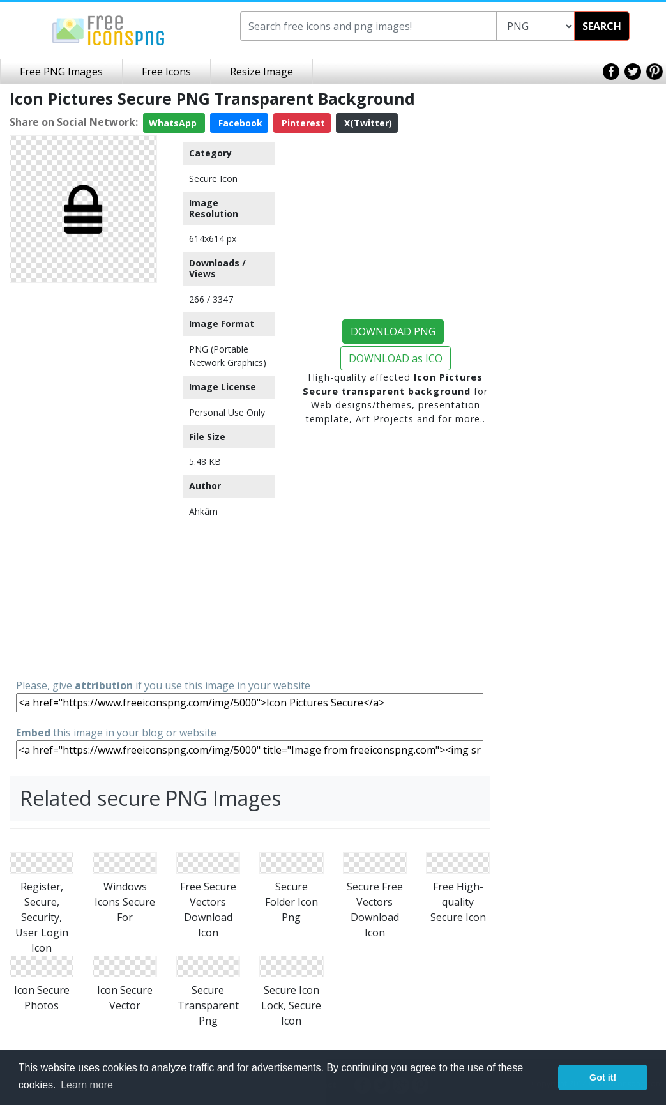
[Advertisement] (83, 479)
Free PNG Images (61, 72)
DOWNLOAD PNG (393, 331)
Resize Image (261, 72)
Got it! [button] (602, 1077)
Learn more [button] (87, 1084)
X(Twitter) (367, 123)
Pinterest (302, 123)
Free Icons (166, 72)
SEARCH (601, 26)
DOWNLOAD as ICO (396, 358)
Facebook (239, 123)
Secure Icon (213, 178)
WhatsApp (174, 123)
